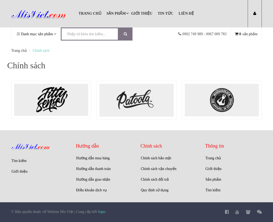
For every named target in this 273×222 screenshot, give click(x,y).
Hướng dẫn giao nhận (93, 179)
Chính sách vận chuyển (158, 169)
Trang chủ (213, 158)
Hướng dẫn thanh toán (93, 169)
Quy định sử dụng (154, 190)
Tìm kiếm (19, 161)
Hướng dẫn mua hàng (93, 158)
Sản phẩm (213, 179)
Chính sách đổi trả (155, 179)
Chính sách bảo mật (156, 158)
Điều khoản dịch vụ (91, 190)
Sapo (101, 212)
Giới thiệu (19, 171)
